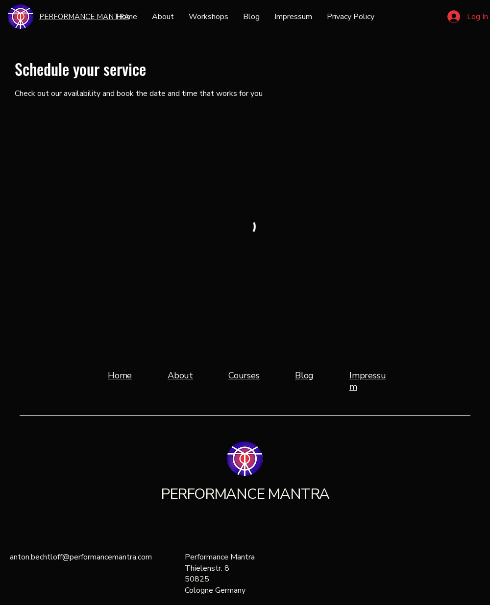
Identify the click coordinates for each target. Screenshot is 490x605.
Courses (244, 375)
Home (120, 375)
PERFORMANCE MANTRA (245, 494)
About (180, 375)
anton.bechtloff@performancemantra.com (81, 557)
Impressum (367, 381)
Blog (304, 375)
